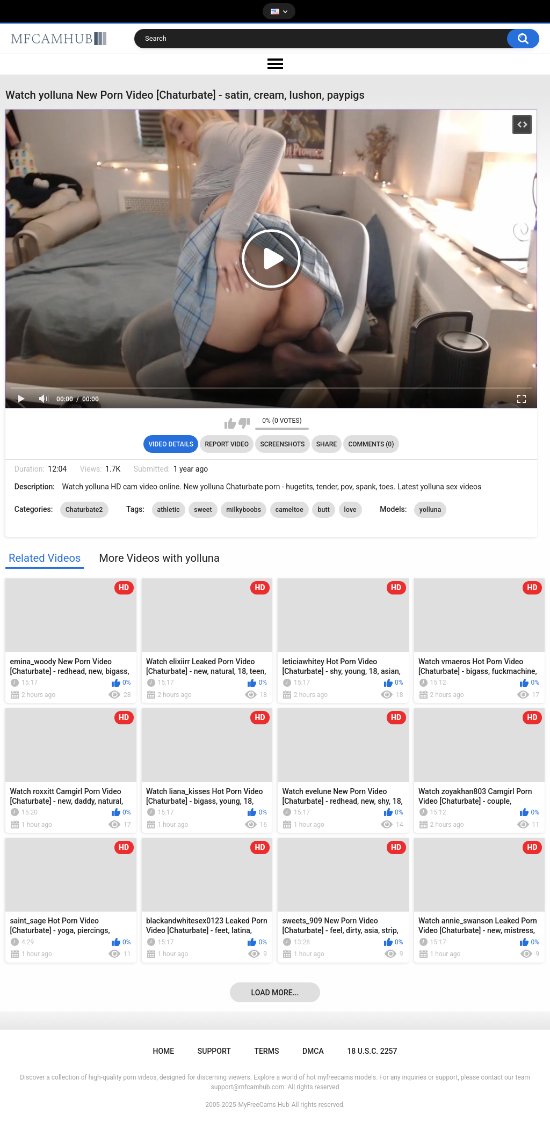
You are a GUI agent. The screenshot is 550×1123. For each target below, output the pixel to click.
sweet (203, 509)
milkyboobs (243, 509)
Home (163, 1051)
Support (214, 1051)
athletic (168, 509)
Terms (266, 1051)
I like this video (230, 423)
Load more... (275, 992)
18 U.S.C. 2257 (372, 1051)
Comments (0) (371, 444)
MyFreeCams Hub (263, 1105)
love (350, 509)
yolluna (430, 509)
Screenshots (282, 444)
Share (326, 444)
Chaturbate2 (84, 509)
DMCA (313, 1051)
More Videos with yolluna (159, 558)
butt (323, 509)
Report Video (226, 444)
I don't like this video (244, 423)
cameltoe (289, 509)
